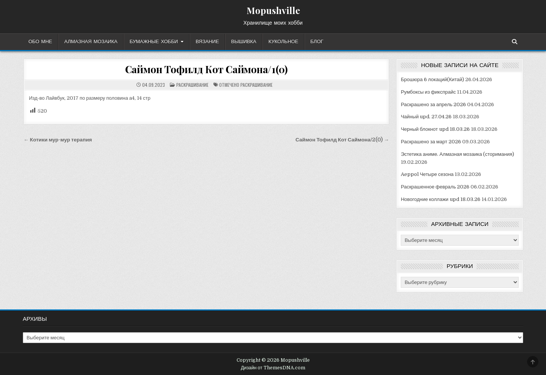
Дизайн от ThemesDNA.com (273, 367)
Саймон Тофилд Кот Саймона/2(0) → (342, 140)
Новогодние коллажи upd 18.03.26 (440, 199)
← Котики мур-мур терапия (58, 140)
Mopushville (273, 10)
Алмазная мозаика (91, 42)
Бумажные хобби (154, 42)
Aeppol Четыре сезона (427, 174)
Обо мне (40, 42)
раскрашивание (256, 85)
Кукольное (283, 42)
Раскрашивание (192, 85)
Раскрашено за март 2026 (431, 141)
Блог (317, 42)
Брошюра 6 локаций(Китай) (432, 79)
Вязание (207, 42)
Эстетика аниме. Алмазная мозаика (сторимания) (457, 154)
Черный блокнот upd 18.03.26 (435, 129)
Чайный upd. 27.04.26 (426, 116)
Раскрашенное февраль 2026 (435, 187)
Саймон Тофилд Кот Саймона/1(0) (206, 69)
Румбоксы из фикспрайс (428, 92)
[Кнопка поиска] (514, 41)
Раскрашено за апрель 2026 (433, 104)
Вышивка (243, 42)
